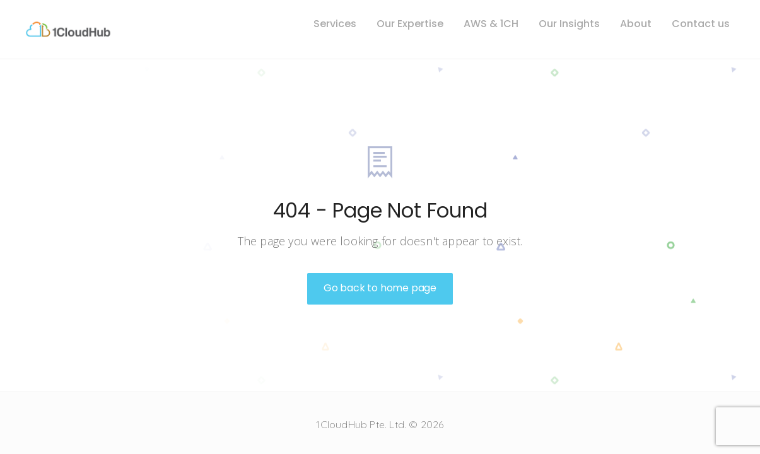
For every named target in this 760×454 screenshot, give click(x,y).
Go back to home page (380, 288)
